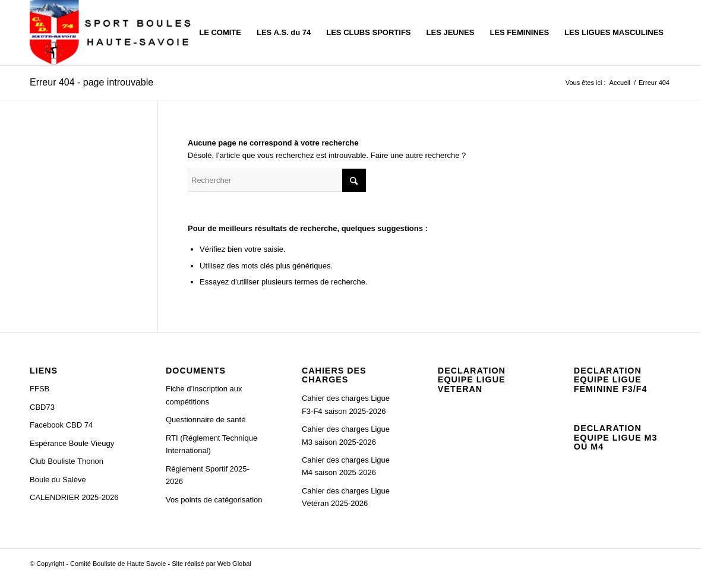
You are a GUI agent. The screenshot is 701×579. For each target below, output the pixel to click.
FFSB (39, 388)
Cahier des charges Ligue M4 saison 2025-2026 (346, 466)
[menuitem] (220, 32)
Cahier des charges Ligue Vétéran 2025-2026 (346, 497)
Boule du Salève (58, 479)
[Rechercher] (277, 180)
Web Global (234, 563)
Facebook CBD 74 (61, 424)
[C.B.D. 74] (113, 32)
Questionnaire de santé (205, 419)
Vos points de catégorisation (214, 499)
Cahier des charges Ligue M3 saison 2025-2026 (346, 435)
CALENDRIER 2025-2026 (74, 497)
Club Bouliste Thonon (66, 461)
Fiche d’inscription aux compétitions (204, 395)
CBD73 (42, 407)
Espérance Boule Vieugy (72, 443)
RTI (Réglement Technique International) (211, 444)
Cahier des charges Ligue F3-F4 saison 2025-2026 (346, 404)
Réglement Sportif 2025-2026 (208, 475)
